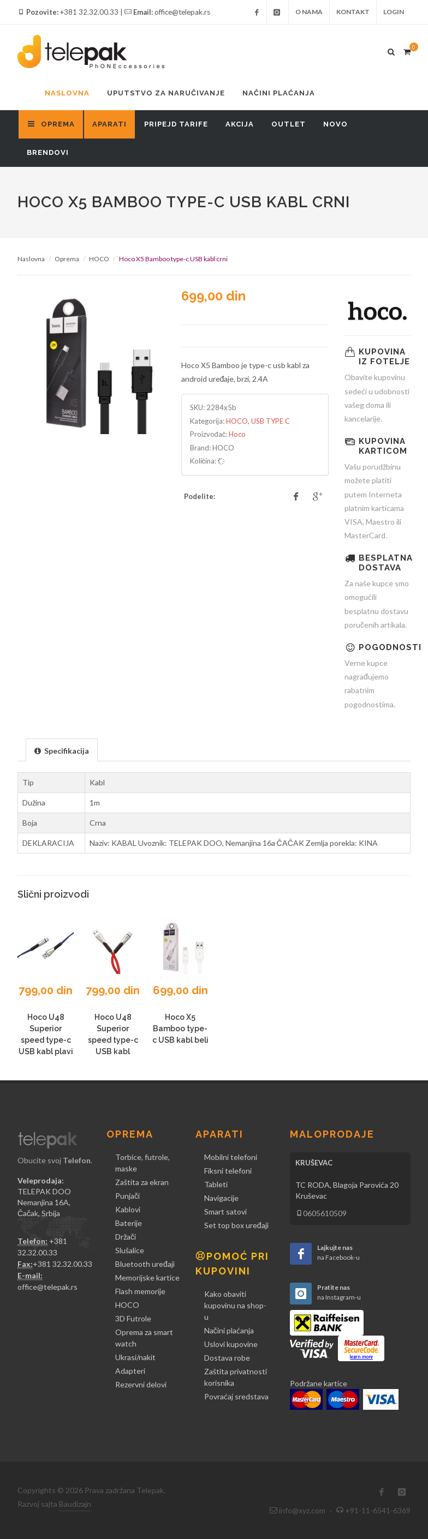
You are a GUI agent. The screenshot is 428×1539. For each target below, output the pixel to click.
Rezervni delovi (141, 1384)
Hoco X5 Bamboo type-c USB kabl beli (180, 1028)
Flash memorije (140, 1291)
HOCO (99, 259)
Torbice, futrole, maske (142, 1162)
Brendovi (48, 152)
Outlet (288, 124)
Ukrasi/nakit (135, 1357)
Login (393, 12)
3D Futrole (133, 1318)
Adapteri (130, 1370)
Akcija (239, 124)
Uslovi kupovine (231, 1344)
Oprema (67, 259)
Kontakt (353, 12)
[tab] (62, 749)
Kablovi (127, 1209)
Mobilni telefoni (230, 1157)
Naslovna (67, 93)
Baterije (128, 1223)
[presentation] (61, 750)
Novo (335, 124)
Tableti (216, 1184)
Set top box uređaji (236, 1225)
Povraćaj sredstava (236, 1396)
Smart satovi (225, 1211)
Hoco (237, 434)
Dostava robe (227, 1357)
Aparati (109, 124)
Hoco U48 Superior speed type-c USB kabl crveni (113, 1040)
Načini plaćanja (278, 93)
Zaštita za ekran (142, 1182)
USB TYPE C (270, 421)
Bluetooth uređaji (145, 1264)
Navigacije (221, 1198)
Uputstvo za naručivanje (166, 93)
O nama (309, 12)
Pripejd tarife (176, 124)
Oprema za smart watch (144, 1337)
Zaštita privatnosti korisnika (235, 1377)
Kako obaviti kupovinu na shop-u (235, 1305)
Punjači (127, 1195)
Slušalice (129, 1250)
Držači (125, 1236)
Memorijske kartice (147, 1277)
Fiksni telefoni (228, 1170)
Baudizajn (75, 1503)
